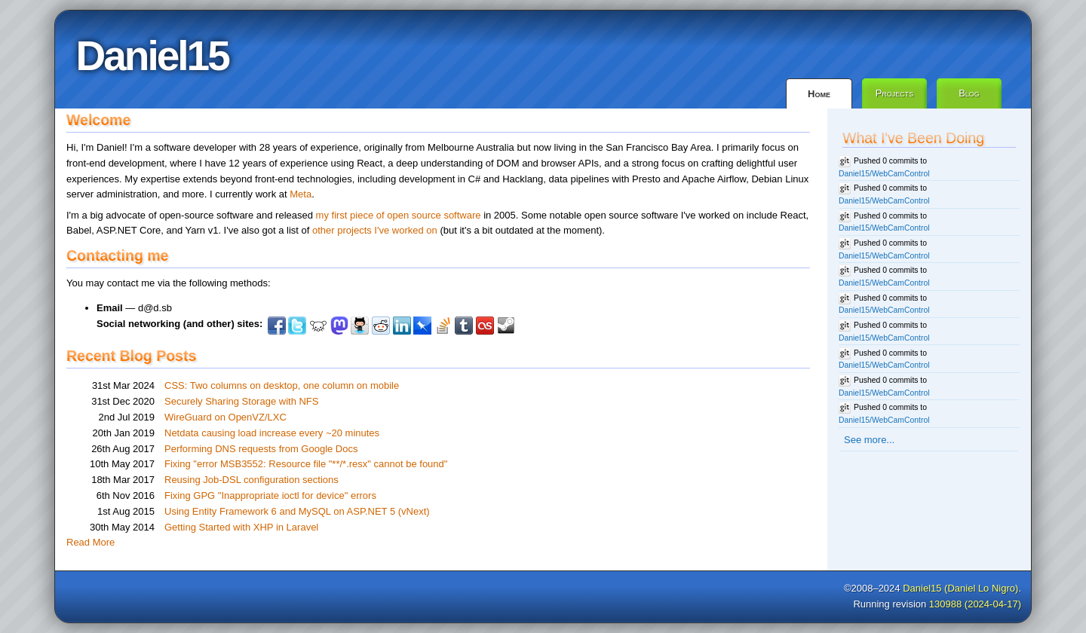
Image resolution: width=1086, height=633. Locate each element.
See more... (869, 439)
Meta (300, 194)
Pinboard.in (422, 325)
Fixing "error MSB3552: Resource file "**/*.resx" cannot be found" (305, 463)
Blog (969, 93)
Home (819, 93)
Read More (90, 542)
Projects (895, 93)
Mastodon (339, 325)
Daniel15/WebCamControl (884, 174)
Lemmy (318, 325)
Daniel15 (152, 55)
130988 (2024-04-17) (975, 604)
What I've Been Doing (913, 138)
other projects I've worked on (374, 230)
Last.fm (485, 325)
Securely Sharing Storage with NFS (241, 401)
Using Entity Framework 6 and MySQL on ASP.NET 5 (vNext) (297, 511)
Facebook (277, 325)
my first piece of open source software (398, 215)
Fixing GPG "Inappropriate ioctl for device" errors (270, 495)
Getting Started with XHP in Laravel (241, 527)
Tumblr (464, 325)
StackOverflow (443, 325)
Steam (506, 325)
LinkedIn (402, 325)
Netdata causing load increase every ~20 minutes (271, 433)
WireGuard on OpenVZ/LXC (225, 417)
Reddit (381, 325)
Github (360, 325)
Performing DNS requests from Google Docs (260, 448)
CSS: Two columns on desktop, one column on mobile (281, 385)
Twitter (297, 325)
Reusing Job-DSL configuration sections (251, 479)
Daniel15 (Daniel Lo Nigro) (960, 588)
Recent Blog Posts (131, 355)
